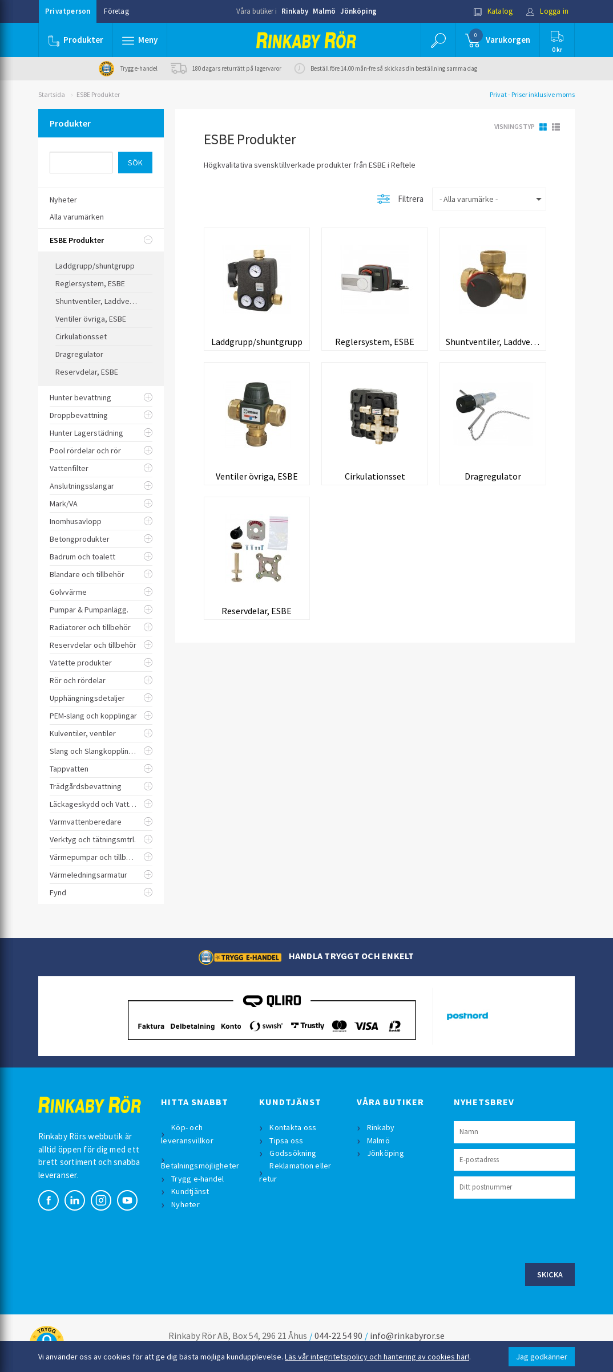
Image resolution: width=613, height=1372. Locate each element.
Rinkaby (294, 11)
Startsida (51, 94)
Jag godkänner (541, 1356)
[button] (140, 40)
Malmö (324, 11)
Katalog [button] (493, 11)
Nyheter (185, 1204)
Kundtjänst (190, 1191)
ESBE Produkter (98, 94)
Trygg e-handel (197, 1179)
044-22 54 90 (338, 1335)
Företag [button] (116, 11)
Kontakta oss (292, 1127)
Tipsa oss (286, 1140)
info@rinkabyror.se (407, 1335)
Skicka (550, 1274)
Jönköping (358, 11)
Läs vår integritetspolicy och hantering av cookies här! (377, 1356)
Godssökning (292, 1153)
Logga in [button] (547, 11)
